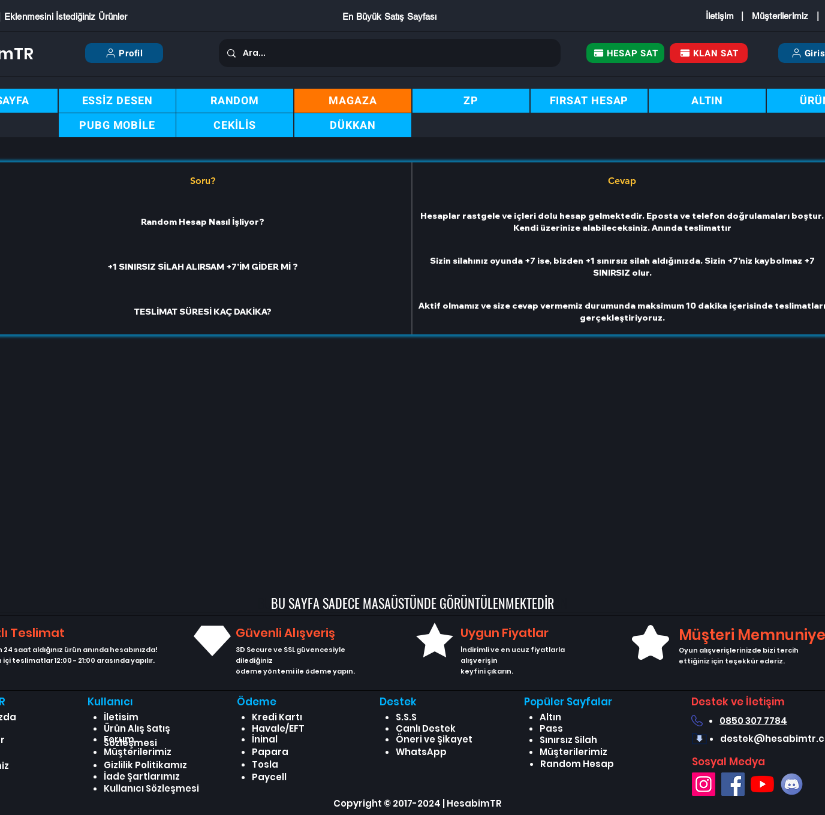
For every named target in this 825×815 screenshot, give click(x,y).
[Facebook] (733, 784)
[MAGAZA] (352, 101)
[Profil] (124, 53)
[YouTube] (762, 784)
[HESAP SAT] (625, 53)
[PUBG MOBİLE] (117, 125)
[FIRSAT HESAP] (589, 101)
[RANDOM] (234, 101)
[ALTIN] (707, 101)
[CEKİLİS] (234, 125)
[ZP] (470, 101)
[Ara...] (389, 53)
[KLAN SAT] (709, 53)
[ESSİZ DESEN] (117, 101)
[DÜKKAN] (352, 125)
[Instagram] (703, 784)
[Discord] (791, 784)
